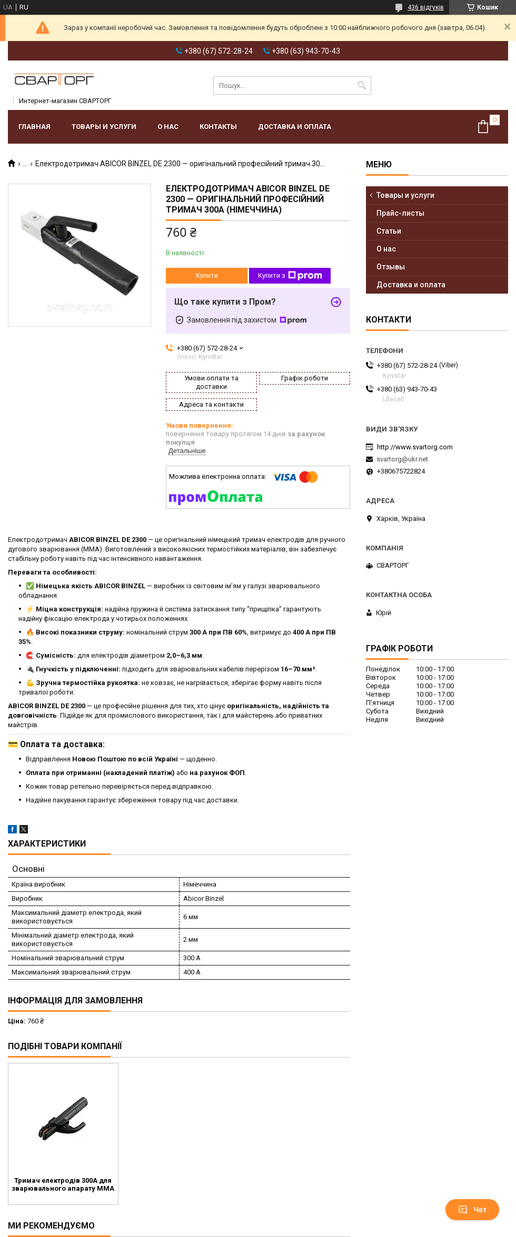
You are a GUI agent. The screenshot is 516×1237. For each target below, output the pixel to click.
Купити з (290, 275)
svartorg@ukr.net (402, 459)
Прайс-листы (400, 213)
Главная (34, 126)
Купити (207, 275)
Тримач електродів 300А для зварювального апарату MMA (63, 1184)
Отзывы (390, 267)
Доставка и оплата (294, 126)
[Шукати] (362, 85)
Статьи (388, 231)
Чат (472, 1209)
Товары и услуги (104, 126)
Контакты (218, 126)
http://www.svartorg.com (415, 447)
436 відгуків (426, 7)
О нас (167, 126)
